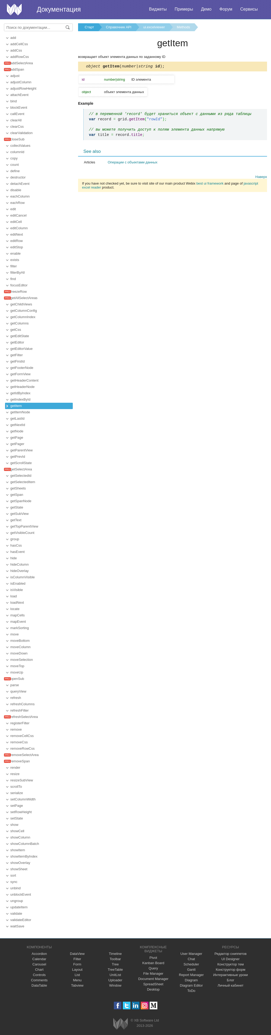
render (15, 768)
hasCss (16, 545)
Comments (39, 980)
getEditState (19, 336)
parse (14, 685)
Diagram (191, 980)
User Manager (191, 954)
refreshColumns (22, 704)
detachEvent (19, 184)
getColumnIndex (22, 317)
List (77, 975)
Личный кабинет (230, 985)
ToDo (191, 991)
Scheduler (191, 964)
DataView (77, 954)
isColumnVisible (22, 577)
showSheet (18, 869)
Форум (225, 9)
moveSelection (21, 660)
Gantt (191, 970)
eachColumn (20, 196)
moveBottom (20, 641)
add (13, 38)
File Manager (153, 974)
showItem (17, 850)
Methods (183, 27)
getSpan (16, 495)
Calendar (39, 959)
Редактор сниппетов (230, 954)
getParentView (21, 450)
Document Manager (153, 979)
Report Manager (191, 975)
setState (16, 818)
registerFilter (19, 723)
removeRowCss (22, 748)
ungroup (16, 901)
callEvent (17, 114)
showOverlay (20, 863)
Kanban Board (153, 963)
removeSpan (20, 761)
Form (77, 964)
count (14, 165)
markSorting (19, 628)
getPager (17, 444)
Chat (191, 959)
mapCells (17, 615)
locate (15, 609)
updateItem (19, 907)
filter (13, 266)
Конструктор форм (230, 970)
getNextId (17, 425)
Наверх (261, 178)
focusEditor (19, 285)
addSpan (17, 69)
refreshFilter (19, 710)
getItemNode (20, 412)
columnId (17, 152)
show (14, 825)
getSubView (19, 514)
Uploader (115, 980)
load (13, 596)
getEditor (17, 342)
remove (16, 729)
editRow (16, 241)
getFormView (20, 374)
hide (13, 558)
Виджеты (158, 9)
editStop (16, 247)
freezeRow (18, 292)
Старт (89, 27)
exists (14, 260)
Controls (39, 975)
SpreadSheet (153, 984)
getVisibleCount (22, 533)
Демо (206, 9)
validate (16, 913)
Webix (120, 1024)
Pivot (153, 958)
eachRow (17, 203)
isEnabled (17, 583)
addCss (16, 50)
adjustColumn (20, 82)
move (14, 634)
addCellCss (19, 44)
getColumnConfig (23, 311)
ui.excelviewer (154, 27)
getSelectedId (20, 476)
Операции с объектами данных (132, 163)
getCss (15, 330)
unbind (15, 888)
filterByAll (17, 272)
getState (16, 507)
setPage (16, 806)
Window (115, 985)
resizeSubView (21, 780)
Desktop (153, 989)
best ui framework (210, 184)
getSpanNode (20, 501)
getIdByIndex (20, 393)
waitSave (17, 926)
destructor (18, 177)
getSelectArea (21, 469)
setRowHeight (21, 812)
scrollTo (16, 787)
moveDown (19, 653)
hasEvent (17, 552)
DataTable (39, 985)
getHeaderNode (22, 387)
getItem (16, 406)
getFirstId (17, 361)
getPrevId (17, 457)
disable (15, 190)
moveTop (17, 666)
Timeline (115, 954)
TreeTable (115, 970)
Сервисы (249, 9)
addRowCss (19, 57)
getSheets (18, 488)
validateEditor (20, 920)
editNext (16, 234)
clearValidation (21, 133)
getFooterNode (21, 368)
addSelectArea (21, 63)
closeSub (17, 139)
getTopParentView (24, 526)
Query (153, 968)
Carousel (39, 964)
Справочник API (118, 27)
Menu (77, 980)
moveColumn (20, 647)
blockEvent (18, 107)
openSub (17, 679)
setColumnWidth (22, 799)
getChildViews (21, 304)
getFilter (16, 355)
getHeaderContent (24, 380)
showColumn (20, 837)
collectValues (20, 146)
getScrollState (21, 463)
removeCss (19, 742)
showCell (17, 831)
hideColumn (19, 564)
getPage (16, 437)
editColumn (19, 228)
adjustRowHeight (23, 88)
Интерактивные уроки (230, 975)
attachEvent (19, 95)
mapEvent (18, 622)
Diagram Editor (191, 985)
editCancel (18, 215)
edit (13, 209)
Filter (77, 959)
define (15, 171)
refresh (15, 698)
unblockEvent (20, 894)
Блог (230, 980)
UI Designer (231, 959)
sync (13, 882)
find (13, 279)
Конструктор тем (230, 964)
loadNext (17, 602)
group (14, 539)
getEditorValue (21, 349)
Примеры (184, 9)
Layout (77, 970)
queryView (18, 691)
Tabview (77, 985)
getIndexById (20, 399)
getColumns (19, 323)
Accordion (39, 954)
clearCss (17, 127)
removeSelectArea (24, 755)
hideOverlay (19, 571)
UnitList (115, 975)
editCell (16, 222)
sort (13, 875)
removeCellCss (22, 736)
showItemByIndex (24, 856)
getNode (16, 431)
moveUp (16, 672)
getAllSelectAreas (24, 298)
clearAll (16, 120)
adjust (15, 76)
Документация (59, 9)
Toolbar (115, 959)
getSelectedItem (22, 482)
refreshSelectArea (24, 717)
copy (13, 158)
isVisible (16, 590)
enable (15, 253)
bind (13, 101)
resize (15, 774)
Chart (39, 970)
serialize (16, 793)
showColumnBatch (24, 844)
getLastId (17, 418)
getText (15, 520)
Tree (115, 964)
